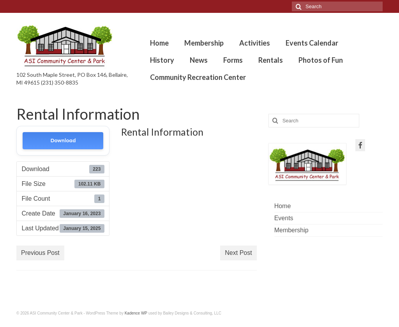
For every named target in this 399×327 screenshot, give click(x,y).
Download (63, 140)
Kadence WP (136, 313)
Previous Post (40, 252)
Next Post (238, 252)
